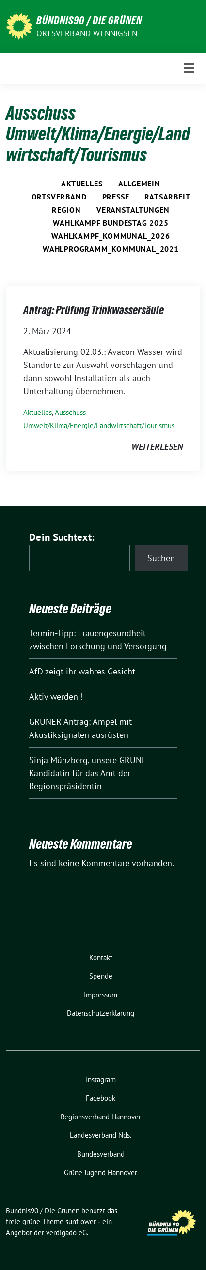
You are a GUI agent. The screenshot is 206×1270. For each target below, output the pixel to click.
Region (66, 209)
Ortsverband (59, 196)
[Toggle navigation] (189, 68)
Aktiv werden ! (56, 696)
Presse (115, 196)
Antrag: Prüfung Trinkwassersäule (93, 310)
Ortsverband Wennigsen (86, 33)
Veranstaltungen (133, 209)
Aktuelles (81, 183)
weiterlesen (157, 446)
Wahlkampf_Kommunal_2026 (110, 236)
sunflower (80, 1221)
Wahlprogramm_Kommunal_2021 (111, 249)
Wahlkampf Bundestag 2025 (110, 223)
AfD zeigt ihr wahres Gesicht (82, 671)
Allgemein (139, 183)
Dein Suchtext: (62, 537)
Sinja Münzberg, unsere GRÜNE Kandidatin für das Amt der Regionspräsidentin (87, 773)
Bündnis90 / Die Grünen (89, 20)
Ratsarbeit (167, 196)
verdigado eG (66, 1232)
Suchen (161, 558)
